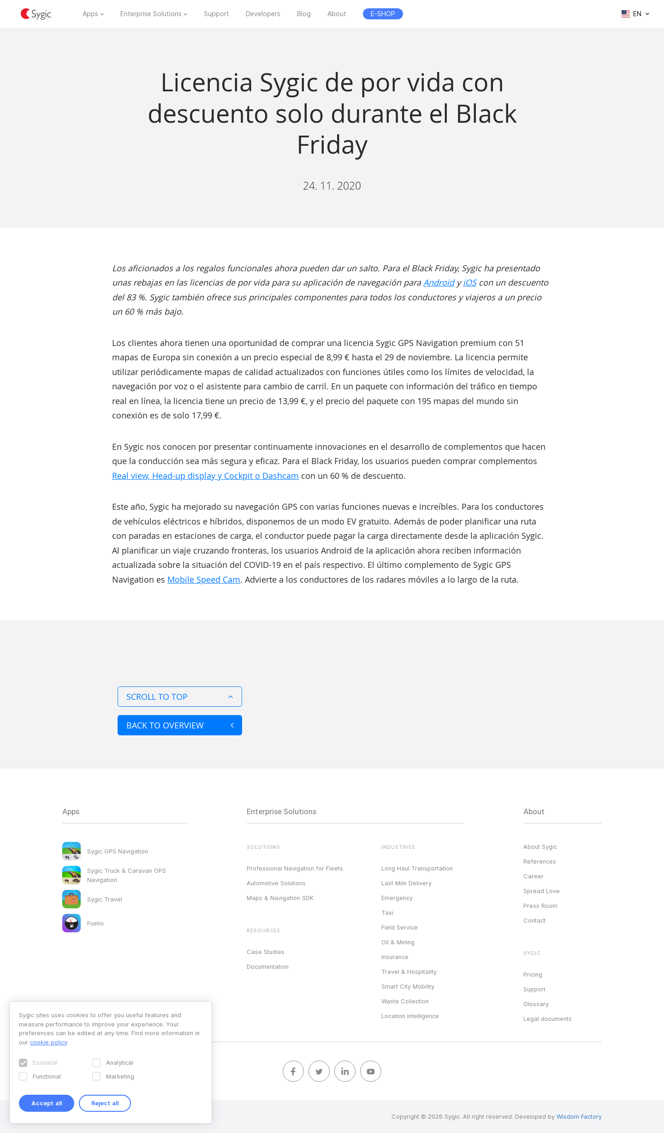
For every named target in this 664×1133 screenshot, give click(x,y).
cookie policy (48, 1042)
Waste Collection (405, 1001)
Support (216, 14)
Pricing (532, 974)
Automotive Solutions (276, 883)
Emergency (397, 897)
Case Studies (266, 951)
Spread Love (541, 890)
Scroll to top (179, 696)
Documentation (268, 966)
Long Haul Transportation (417, 868)
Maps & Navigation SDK (280, 897)
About (336, 14)
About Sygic (540, 846)
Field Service (399, 927)
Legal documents (547, 1018)
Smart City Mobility (407, 986)
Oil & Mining (398, 942)
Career (533, 876)
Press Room (540, 905)
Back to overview (179, 725)
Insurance (395, 956)
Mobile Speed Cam (203, 579)
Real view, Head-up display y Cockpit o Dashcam (205, 475)
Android (438, 282)
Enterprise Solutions (151, 14)
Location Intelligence (410, 1016)
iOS (469, 282)
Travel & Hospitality (409, 971)
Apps (90, 14)
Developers (263, 14)
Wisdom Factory (579, 1116)
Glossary (536, 1004)
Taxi (387, 912)
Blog (304, 14)
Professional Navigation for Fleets (295, 868)
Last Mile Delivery (406, 883)
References (539, 861)
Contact (534, 920)
